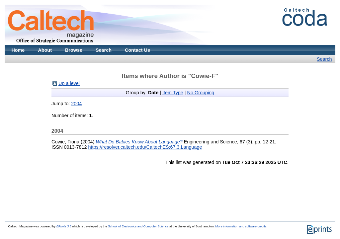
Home (18, 50)
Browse (73, 50)
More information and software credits (241, 226)
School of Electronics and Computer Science (138, 226)
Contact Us (137, 50)
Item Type (172, 92)
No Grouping (200, 92)
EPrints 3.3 (63, 226)
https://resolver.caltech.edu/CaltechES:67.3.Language (145, 147)
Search (104, 50)
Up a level (69, 83)
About (45, 50)
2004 (76, 103)
